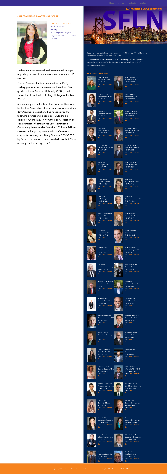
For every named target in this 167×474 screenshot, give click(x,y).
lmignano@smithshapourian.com (63, 35)
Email (103, 84)
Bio (99, 86)
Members (121, 3)
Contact (143, 3)
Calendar (132, 3)
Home (111, 3)
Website (54, 38)
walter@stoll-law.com (95, 55)
